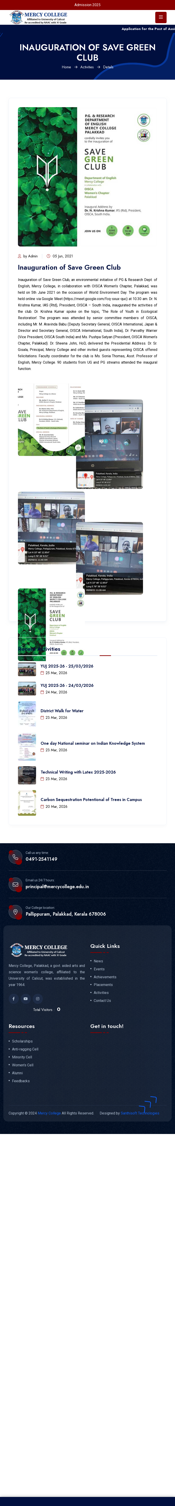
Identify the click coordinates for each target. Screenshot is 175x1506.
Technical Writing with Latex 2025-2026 (78, 772)
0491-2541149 (41, 859)
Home (66, 67)
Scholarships (22, 1041)
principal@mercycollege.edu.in (57, 887)
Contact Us (102, 1001)
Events (99, 969)
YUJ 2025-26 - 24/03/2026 (67, 685)
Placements (103, 985)
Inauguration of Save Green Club (69, 267)
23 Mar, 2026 (54, 717)
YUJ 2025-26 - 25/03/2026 (67, 666)
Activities (87, 67)
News (98, 961)
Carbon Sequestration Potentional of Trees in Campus (91, 800)
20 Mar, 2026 (54, 806)
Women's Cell (22, 1065)
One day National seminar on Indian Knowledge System (93, 743)
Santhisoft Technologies (140, 1113)
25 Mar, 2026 (54, 672)
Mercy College (49, 1113)
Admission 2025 (87, 5)
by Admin (28, 256)
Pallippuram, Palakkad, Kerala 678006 (66, 914)
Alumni (17, 1073)
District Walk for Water (62, 711)
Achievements (105, 977)
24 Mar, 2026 (54, 692)
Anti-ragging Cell (25, 1049)
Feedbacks (21, 1081)
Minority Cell (22, 1057)
